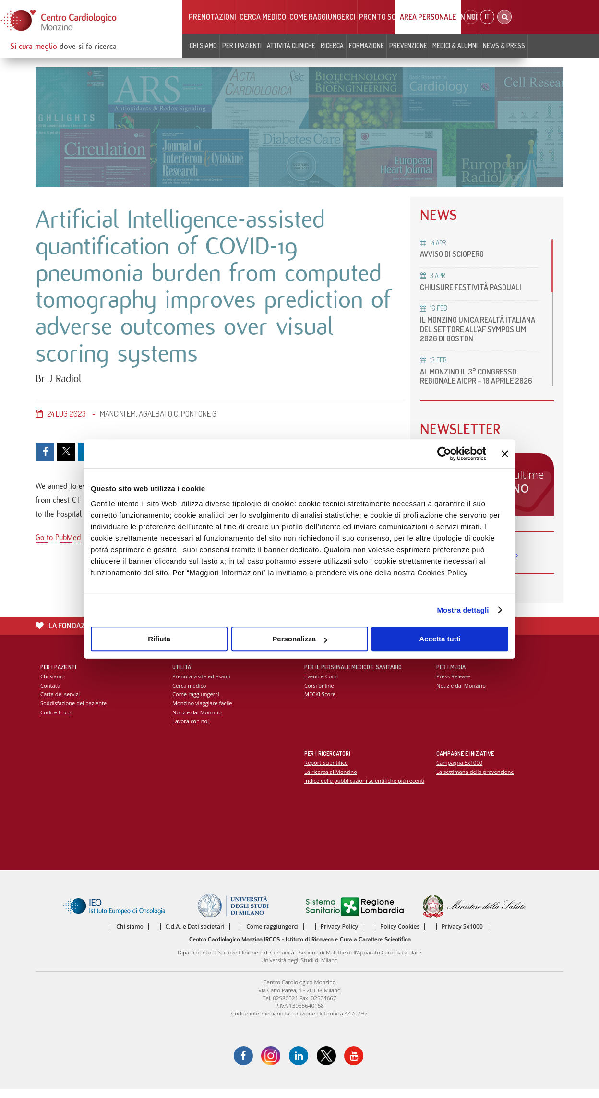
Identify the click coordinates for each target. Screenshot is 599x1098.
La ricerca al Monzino (330, 780)
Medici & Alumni (455, 45)
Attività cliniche (291, 45)
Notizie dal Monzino (197, 720)
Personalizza (299, 639)
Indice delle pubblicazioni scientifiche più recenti (364, 789)
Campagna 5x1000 (459, 771)
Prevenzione (408, 45)
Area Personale (428, 17)
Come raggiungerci (322, 17)
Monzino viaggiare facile (202, 712)
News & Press (504, 45)
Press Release (453, 685)
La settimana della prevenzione (475, 780)
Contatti (50, 694)
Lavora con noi (190, 730)
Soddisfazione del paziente (73, 712)
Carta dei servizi (60, 703)
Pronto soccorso (390, 17)
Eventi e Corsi (321, 685)
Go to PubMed (58, 538)
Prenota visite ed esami (201, 685)
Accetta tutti (440, 639)
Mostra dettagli (463, 610)
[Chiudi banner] (505, 453)
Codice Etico (55, 720)
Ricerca (332, 45)
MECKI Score (319, 703)
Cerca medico (263, 17)
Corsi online (319, 694)
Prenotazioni (212, 17)
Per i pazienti (242, 45)
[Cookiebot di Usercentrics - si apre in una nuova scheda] (444, 453)
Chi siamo (203, 45)
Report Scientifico (326, 771)
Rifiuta (159, 639)
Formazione (366, 45)
